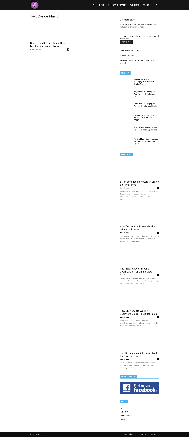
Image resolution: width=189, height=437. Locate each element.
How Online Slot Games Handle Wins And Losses (137, 228)
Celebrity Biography (117, 5)
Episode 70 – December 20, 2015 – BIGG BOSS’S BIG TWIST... (144, 117)
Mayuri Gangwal (36, 49)
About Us (124, 412)
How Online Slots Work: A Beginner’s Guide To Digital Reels (138, 312)
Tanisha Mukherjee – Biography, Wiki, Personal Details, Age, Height (146, 141)
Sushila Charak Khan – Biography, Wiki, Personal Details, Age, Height (144, 81)
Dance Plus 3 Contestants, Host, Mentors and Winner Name (48, 45)
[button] (156, 5)
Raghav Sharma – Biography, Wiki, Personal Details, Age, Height (145, 94)
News (101, 5)
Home (123, 408)
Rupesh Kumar (125, 188)
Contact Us (125, 419)
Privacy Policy (126, 415)
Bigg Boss (147, 5)
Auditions (134, 5)
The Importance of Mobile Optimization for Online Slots (136, 270)
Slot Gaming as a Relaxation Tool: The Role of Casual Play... (138, 355)
